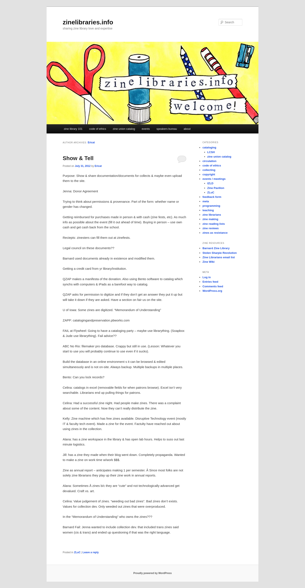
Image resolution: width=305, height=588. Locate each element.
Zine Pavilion (215, 188)
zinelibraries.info (88, 22)
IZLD (210, 183)
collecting (208, 170)
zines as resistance (215, 232)
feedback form (211, 196)
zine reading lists (213, 223)
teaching (208, 210)
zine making (210, 219)
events (146, 128)
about (187, 128)
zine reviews (210, 228)
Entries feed (210, 281)
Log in (206, 277)
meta (205, 201)
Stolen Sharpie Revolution (219, 252)
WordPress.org (212, 290)
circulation (209, 161)
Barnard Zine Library (216, 248)
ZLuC (77, 552)
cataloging (209, 147)
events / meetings (214, 178)
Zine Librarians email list (218, 257)
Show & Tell (78, 158)
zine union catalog (124, 128)
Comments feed (212, 286)
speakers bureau (167, 128)
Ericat (91, 142)
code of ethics (97, 128)
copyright (208, 174)
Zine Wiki (208, 261)
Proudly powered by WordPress (152, 573)
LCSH (211, 152)
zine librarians (211, 214)
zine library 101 (73, 128)
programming (211, 205)
